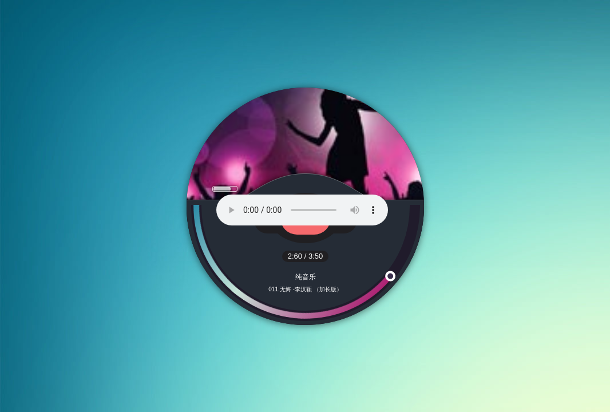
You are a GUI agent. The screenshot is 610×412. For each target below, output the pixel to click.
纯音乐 (305, 277)
